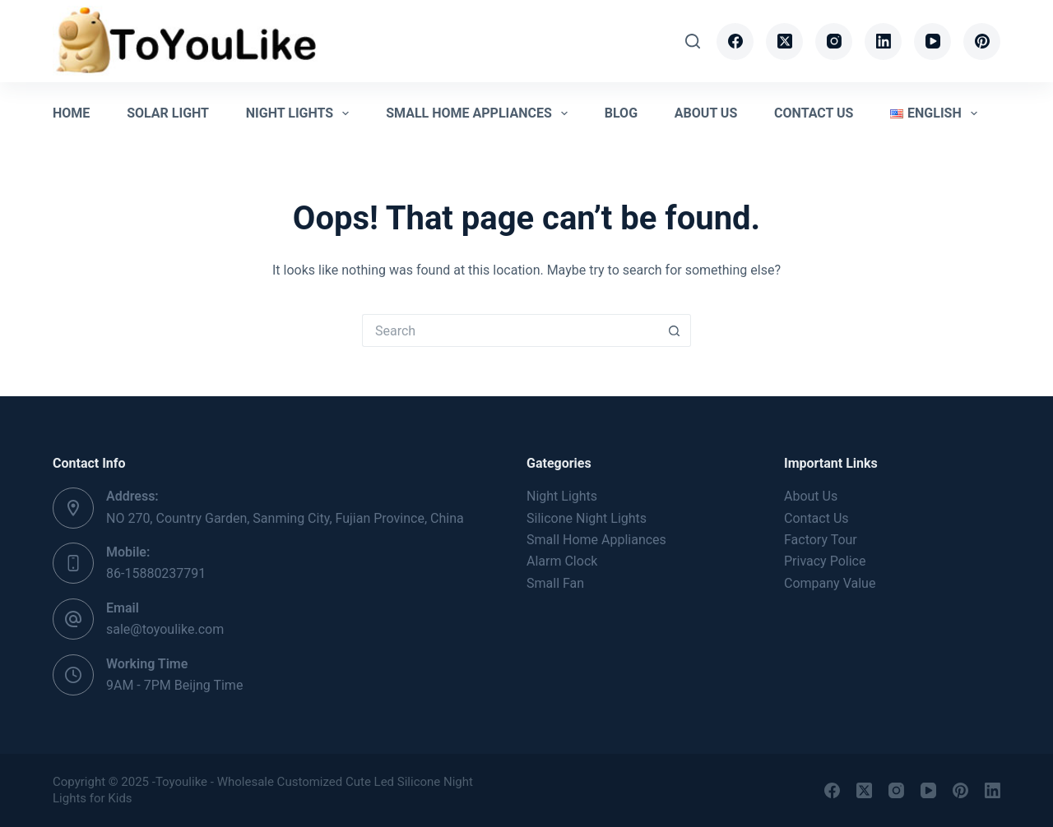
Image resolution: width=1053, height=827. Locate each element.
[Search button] (674, 330)
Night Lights (301, 113)
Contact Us (813, 113)
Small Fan (555, 583)
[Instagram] (833, 41)
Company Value (829, 583)
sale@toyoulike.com (165, 629)
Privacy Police (824, 561)
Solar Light (168, 113)
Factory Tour (820, 539)
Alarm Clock (561, 561)
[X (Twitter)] (784, 41)
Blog (621, 113)
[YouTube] (932, 41)
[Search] (692, 41)
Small (596, 539)
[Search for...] (510, 330)
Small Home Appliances (480, 113)
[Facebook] (735, 41)
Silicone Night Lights (586, 518)
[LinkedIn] (883, 41)
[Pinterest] (981, 41)
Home (71, 113)
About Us (706, 113)
